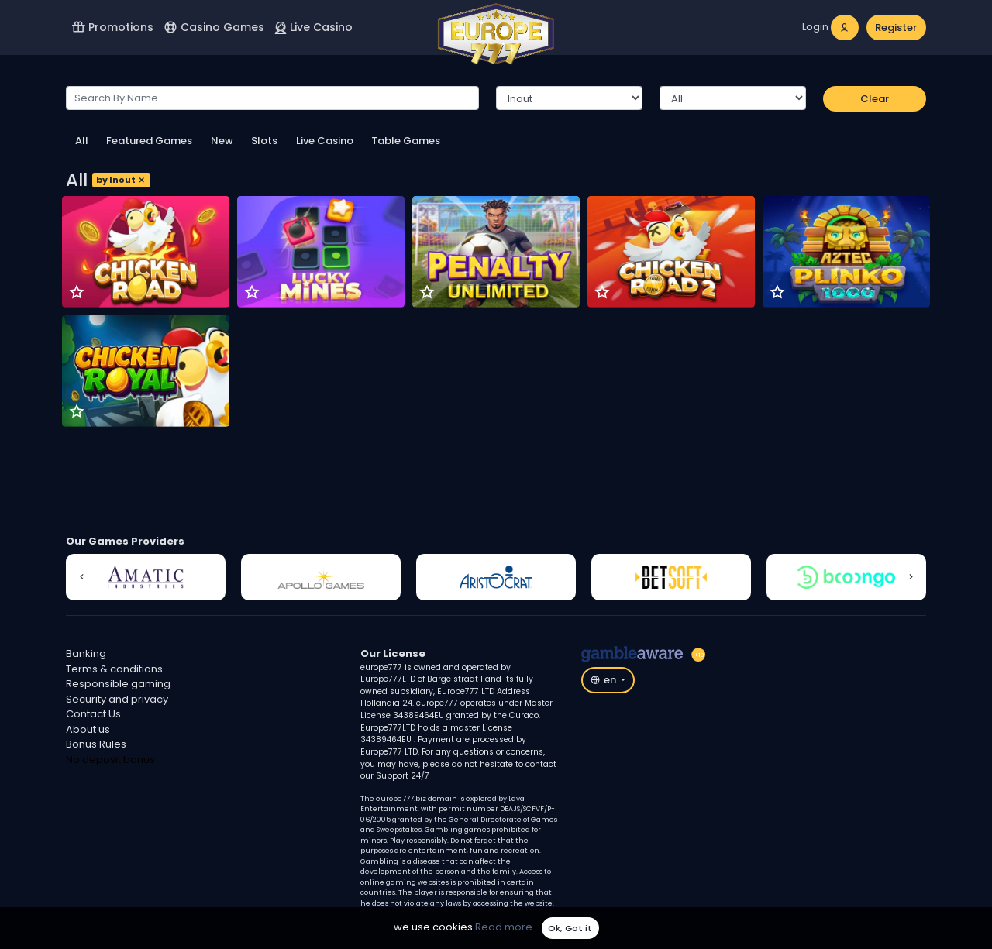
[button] (81, 577)
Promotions (112, 27)
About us (88, 729)
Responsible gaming (118, 683)
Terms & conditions (114, 669)
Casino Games (214, 27)
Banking (86, 653)
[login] (830, 27)
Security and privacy (117, 699)
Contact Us (93, 714)
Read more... (507, 927)
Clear (874, 98)
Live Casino (313, 27)
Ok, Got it (570, 928)
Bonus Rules (96, 744)
